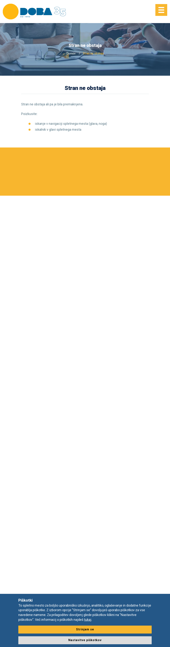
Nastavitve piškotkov (85, 640)
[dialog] (163, 639)
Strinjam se (85, 629)
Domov (71, 53)
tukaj (87, 620)
